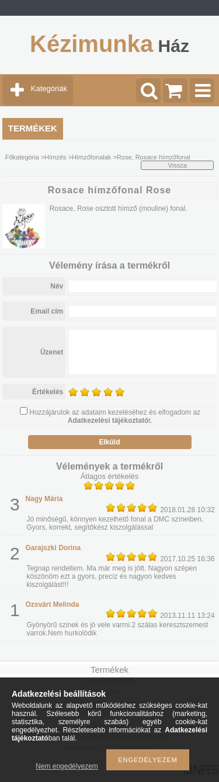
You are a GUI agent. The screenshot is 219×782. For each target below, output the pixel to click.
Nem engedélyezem (67, 766)
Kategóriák (49, 88)
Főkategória (22, 157)
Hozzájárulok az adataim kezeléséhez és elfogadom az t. (114, 416)
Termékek (109, 670)
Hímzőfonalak (91, 157)
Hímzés (55, 157)
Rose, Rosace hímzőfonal (153, 157)
